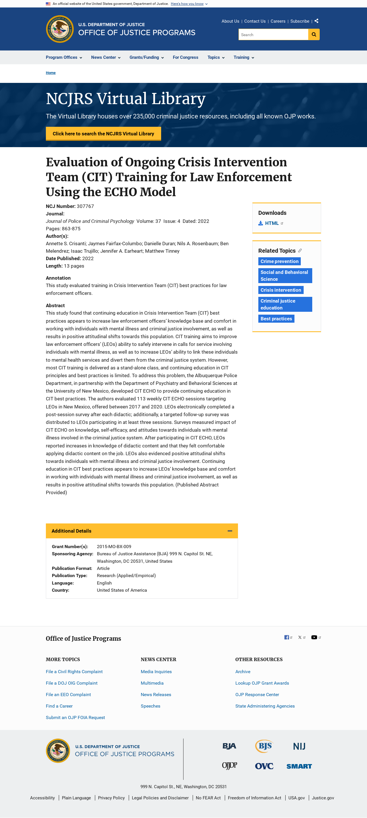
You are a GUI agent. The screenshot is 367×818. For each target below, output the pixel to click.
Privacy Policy (111, 798)
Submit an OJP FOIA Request (75, 717)
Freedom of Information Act (254, 798)
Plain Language (76, 798)
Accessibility (42, 798)
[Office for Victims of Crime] (264, 766)
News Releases (156, 694)
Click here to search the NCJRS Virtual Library (103, 134)
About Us (230, 21)
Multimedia (152, 683)
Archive (242, 671)
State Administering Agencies (265, 706)
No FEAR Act (208, 798)
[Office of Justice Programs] (60, 29)
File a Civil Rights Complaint (74, 671)
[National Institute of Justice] (299, 744)
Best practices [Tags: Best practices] (276, 319)
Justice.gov (323, 798)
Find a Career (59, 706)
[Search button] (314, 34)
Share (318, 22)
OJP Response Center (257, 694)
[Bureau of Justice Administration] (229, 743)
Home (51, 73)
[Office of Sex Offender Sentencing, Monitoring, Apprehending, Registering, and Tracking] (299, 765)
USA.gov (296, 798)
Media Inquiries (156, 671)
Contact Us (255, 21)
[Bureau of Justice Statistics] (264, 750)
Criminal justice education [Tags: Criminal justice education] (278, 304)
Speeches (150, 706)
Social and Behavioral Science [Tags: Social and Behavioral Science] (284, 275)
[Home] (137, 29)
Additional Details (71, 531)
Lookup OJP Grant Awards (262, 683)
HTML (274, 223)
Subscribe (299, 21)
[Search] (273, 34)
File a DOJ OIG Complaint (71, 683)
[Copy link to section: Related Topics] (299, 250)
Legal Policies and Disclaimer (160, 798)
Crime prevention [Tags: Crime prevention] (279, 261)
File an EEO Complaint (68, 694)
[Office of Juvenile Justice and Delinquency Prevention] (229, 767)
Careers (278, 21)
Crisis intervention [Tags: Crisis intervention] (281, 290)
